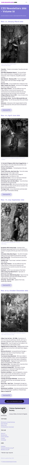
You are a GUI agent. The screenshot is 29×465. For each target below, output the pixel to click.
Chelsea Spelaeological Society (9, 461)
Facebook (3, 446)
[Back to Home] (9, 2)
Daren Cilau (4, 425)
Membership (4, 435)
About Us (3, 433)
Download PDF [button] (6, 110)
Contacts (3, 438)
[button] (26, 2)
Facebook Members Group (7, 448)
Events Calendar (5, 436)
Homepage (3, 440)
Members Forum (5, 449)
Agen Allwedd (4, 423)
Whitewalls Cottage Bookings (8, 422)
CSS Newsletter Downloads (7, 427)
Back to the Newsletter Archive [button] (14, 401)
